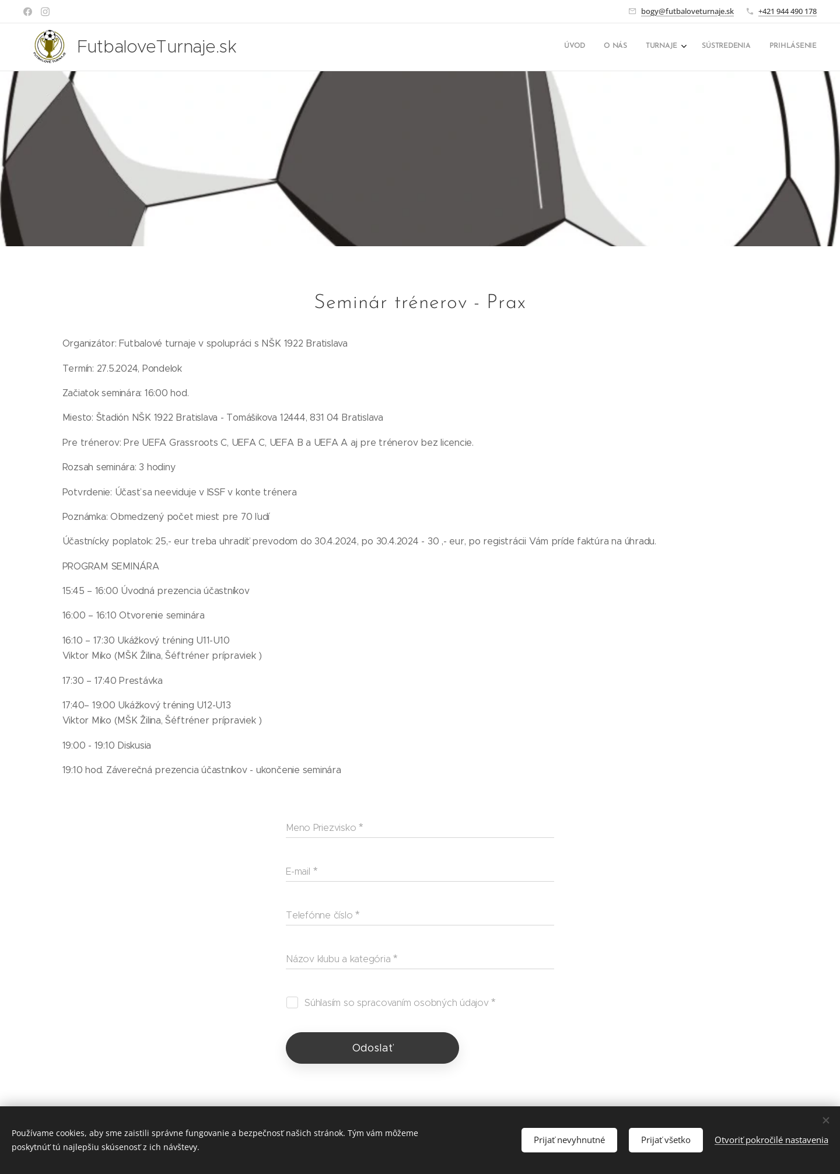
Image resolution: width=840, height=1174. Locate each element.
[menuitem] (739, 47)
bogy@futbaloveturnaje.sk (687, 11)
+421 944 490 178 (787, 11)
